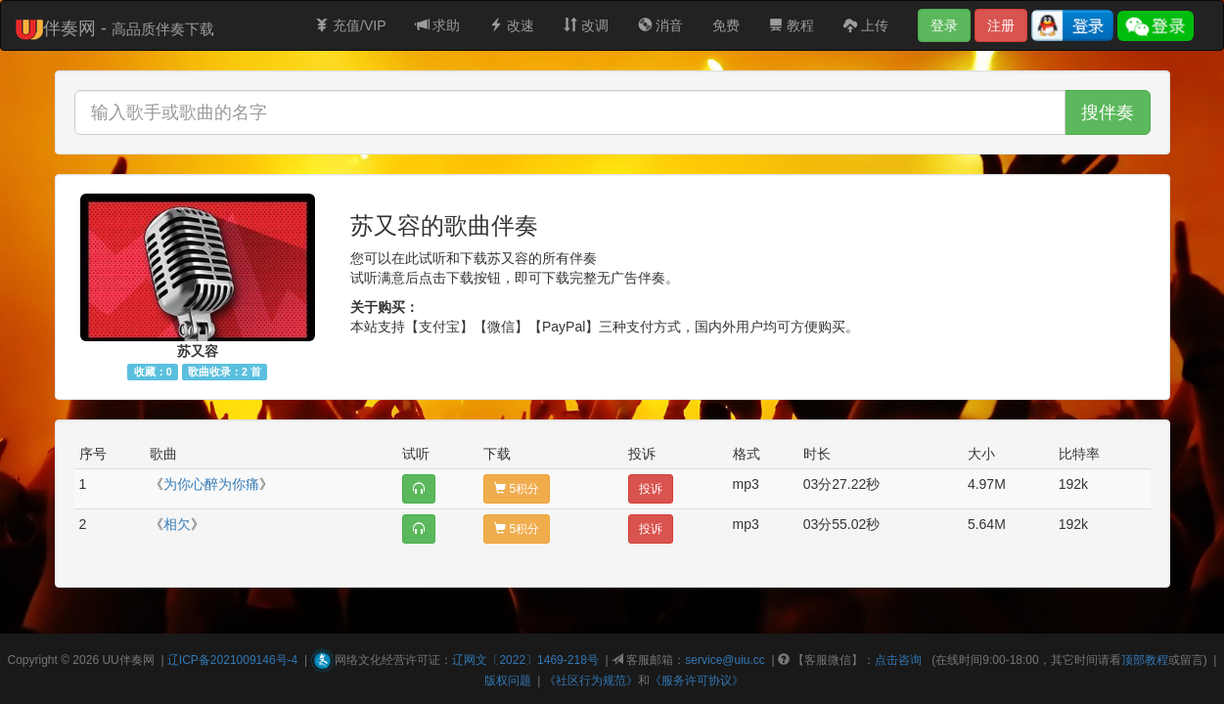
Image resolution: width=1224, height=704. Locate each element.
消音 (660, 25)
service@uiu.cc (725, 660)
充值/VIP (350, 25)
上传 (865, 25)
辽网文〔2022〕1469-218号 (525, 660)
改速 (511, 25)
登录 (944, 25)
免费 (726, 25)
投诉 (650, 489)
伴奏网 (137, 660)
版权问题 (507, 680)
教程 (791, 25)
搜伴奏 (1107, 112)
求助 (438, 25)
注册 (1001, 25)
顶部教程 (1144, 660)
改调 (586, 25)
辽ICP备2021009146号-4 (232, 660)
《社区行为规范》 (591, 680)
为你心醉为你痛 (211, 484)
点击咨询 (898, 660)
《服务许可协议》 (697, 680)
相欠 (177, 524)
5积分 (516, 489)
